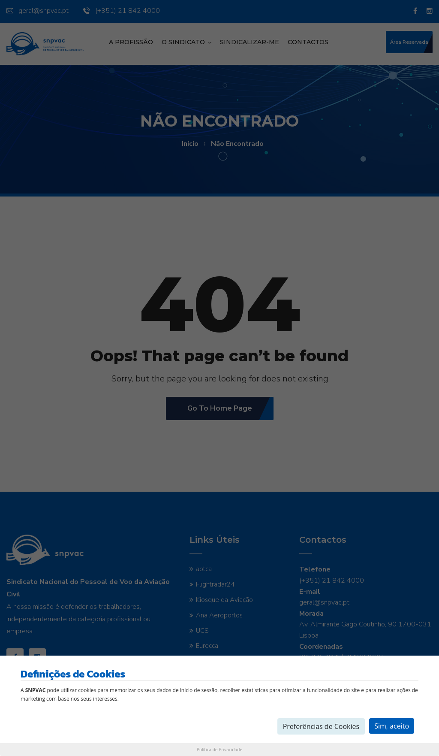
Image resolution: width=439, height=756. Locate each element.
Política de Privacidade (219, 750)
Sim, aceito (391, 726)
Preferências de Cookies (321, 726)
